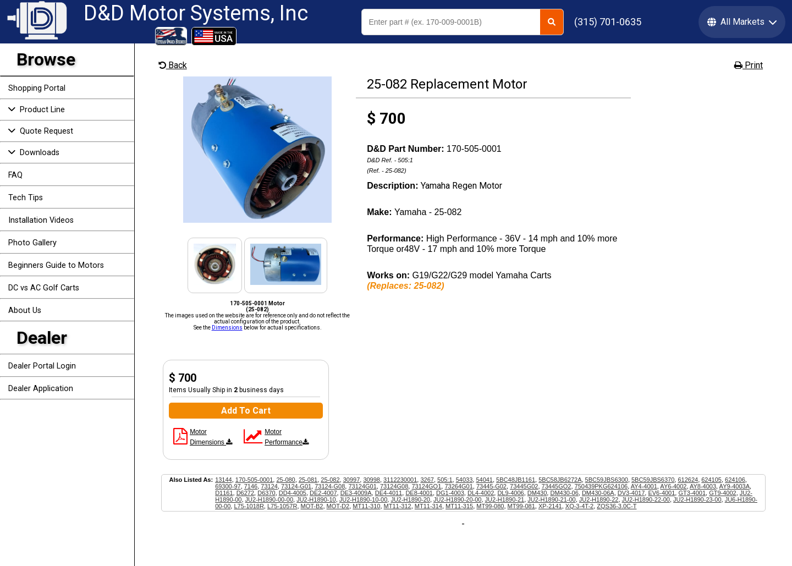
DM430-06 (564, 493)
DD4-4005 (292, 493)
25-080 (285, 479)
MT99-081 (521, 506)
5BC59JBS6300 (606, 479)
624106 (735, 479)
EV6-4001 (661, 493)
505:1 (445, 479)
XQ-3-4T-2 (579, 506)
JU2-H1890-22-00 (646, 499)
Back (172, 65)
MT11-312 (397, 506)
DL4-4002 (481, 493)
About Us (24, 310)
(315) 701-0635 (607, 22)
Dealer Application (40, 388)
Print (748, 65)
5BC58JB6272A (559, 479)
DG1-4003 (450, 493)
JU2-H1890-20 (410, 499)
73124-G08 (330, 486)
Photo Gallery (32, 243)
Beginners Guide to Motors (56, 265)
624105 (711, 479)
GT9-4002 (722, 493)
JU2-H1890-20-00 (457, 499)
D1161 (224, 493)
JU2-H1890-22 (599, 499)
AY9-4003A (734, 486)
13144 (223, 479)
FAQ (15, 175)
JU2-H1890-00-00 (269, 499)
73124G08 (394, 486)
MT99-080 (490, 506)
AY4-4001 (644, 486)
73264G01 (458, 486)
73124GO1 (426, 486)
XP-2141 (550, 506)
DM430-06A (598, 493)
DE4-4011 (389, 493)
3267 (426, 479)
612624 (688, 479)
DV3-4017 (631, 493)
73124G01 (362, 486)
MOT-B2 (312, 506)
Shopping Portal (36, 88)
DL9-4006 (510, 493)
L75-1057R (282, 506)
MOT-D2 (338, 506)
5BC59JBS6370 (652, 479)
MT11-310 (366, 506)
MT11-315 (459, 506)
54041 (484, 479)
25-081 (308, 479)
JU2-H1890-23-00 (697, 499)
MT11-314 (428, 506)
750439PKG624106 (601, 486)
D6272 (245, 493)
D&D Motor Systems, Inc (196, 13)
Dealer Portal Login (42, 366)
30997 (351, 479)
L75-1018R (248, 506)
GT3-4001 (692, 493)
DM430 (537, 493)
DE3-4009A (356, 493)
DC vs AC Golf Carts (43, 288)
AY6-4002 (673, 486)
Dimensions (227, 328)
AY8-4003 (703, 486)
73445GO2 (556, 486)
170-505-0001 (254, 479)
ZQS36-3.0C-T (616, 506)
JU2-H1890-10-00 (363, 499)
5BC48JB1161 (515, 479)
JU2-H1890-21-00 (551, 499)
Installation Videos (41, 220)
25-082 (330, 479)
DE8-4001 (419, 493)
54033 (464, 479)
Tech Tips (25, 197)
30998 (371, 479)
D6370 (266, 493)
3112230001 (400, 479)
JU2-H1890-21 (505, 499)
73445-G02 (491, 486)
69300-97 (228, 486)
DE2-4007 (323, 493)
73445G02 (524, 486)
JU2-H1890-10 (316, 499)
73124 (269, 486)
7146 (250, 486)
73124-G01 (296, 486)
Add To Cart (246, 410)
